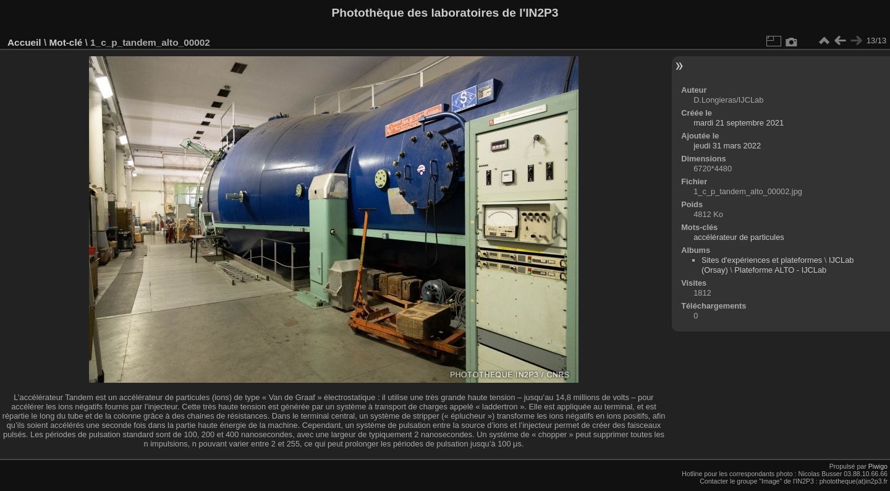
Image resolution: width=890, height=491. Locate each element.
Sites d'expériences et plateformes (761, 260)
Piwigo (878, 466)
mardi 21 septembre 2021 (738, 122)
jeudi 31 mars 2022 (727, 145)
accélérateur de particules (738, 237)
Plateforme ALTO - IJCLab (780, 270)
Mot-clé (65, 42)
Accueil (24, 42)
